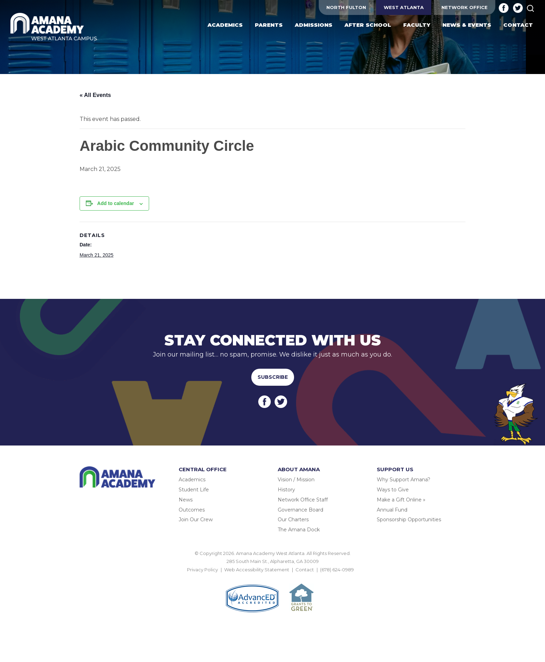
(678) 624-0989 (337, 569)
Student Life (194, 490)
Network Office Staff (303, 500)
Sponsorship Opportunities (409, 519)
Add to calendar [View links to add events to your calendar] (115, 203)
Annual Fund (392, 510)
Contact (304, 569)
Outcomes (192, 510)
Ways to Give (393, 490)
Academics (192, 479)
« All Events (95, 95)
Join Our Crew (196, 519)
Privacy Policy (202, 569)
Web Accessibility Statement (256, 569)
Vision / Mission (296, 479)
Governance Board (300, 510)
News (186, 500)
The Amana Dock (299, 529)
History (286, 490)
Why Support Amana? (403, 479)
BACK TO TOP (272, 577)
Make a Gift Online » (401, 500)
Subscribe (273, 377)
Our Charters (293, 519)
